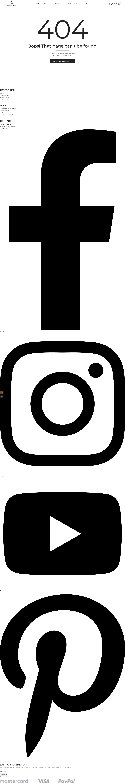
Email (1, 772)
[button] (119, 4)
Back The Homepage (61, 62)
